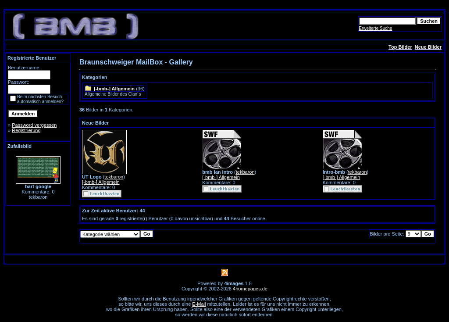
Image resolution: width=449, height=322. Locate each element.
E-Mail (199, 304)
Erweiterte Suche (375, 28)
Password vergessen (34, 125)
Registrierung (26, 130)
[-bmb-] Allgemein (114, 88)
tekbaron (113, 176)
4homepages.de (250, 288)
